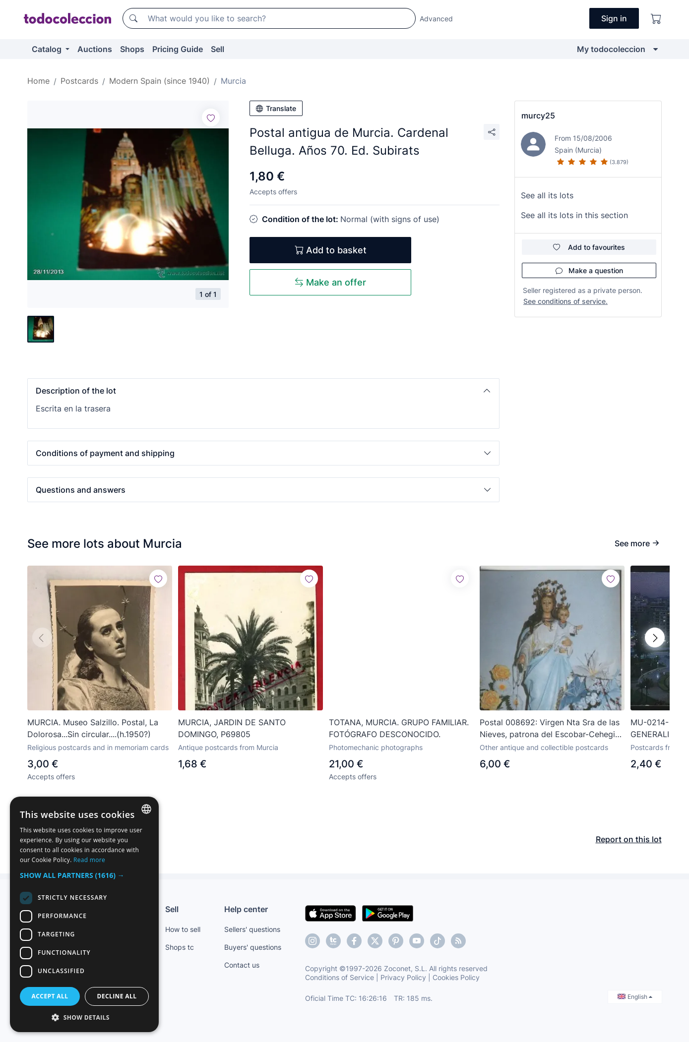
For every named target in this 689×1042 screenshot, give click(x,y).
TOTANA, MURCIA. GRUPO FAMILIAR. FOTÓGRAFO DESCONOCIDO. (399, 728)
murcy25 (538, 115)
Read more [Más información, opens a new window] (89, 860)
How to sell (182, 929)
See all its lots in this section (574, 215)
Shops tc (179, 947)
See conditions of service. (565, 301)
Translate (276, 108)
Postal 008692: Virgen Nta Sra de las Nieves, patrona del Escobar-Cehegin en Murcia (550, 728)
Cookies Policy (456, 977)
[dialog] (84, 914)
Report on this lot (629, 839)
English (635, 996)
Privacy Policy (403, 977)
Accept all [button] (50, 996)
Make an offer (330, 282)
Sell (217, 49)
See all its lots (547, 195)
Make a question (589, 270)
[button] (263, 391)
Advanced (436, 18)
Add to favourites (589, 247)
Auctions (94, 49)
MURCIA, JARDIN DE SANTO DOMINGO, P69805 (232, 728)
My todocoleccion (611, 49)
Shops (132, 49)
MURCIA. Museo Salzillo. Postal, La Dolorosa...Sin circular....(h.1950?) (92, 728)
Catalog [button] (47, 49)
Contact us (241, 965)
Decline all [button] (117, 996)
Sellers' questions (252, 929)
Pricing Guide (177, 49)
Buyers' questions (252, 947)
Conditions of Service (339, 977)
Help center (246, 909)
